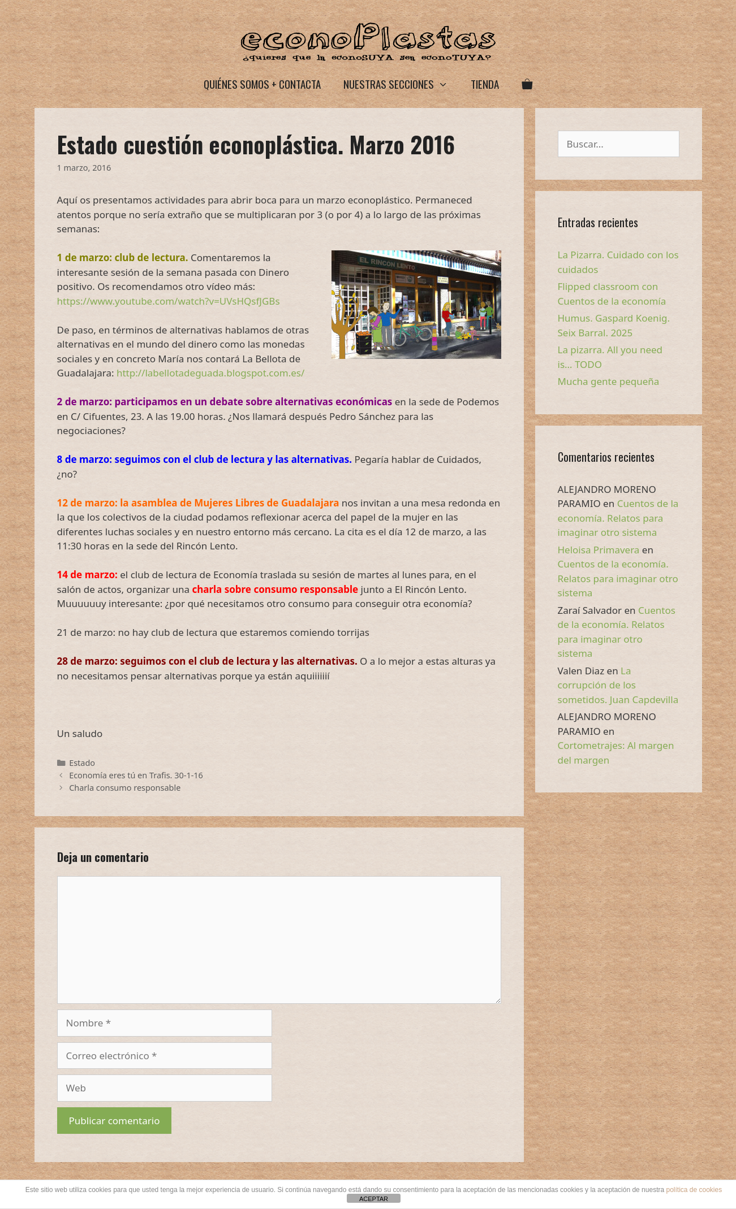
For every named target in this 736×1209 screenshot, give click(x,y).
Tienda (485, 84)
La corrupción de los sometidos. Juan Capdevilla (618, 685)
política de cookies (694, 1190)
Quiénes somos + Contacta (262, 84)
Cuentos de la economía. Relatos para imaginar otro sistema (618, 518)
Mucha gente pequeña (609, 381)
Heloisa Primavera (599, 549)
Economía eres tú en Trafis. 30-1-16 (136, 775)
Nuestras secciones (401, 84)
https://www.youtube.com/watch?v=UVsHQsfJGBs (168, 300)
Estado (82, 762)
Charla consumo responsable (124, 787)
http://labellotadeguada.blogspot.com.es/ (210, 372)
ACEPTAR (373, 1198)
